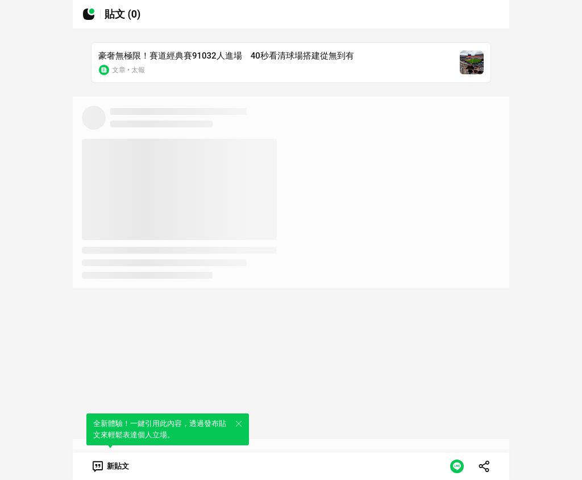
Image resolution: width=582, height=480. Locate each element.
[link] (110, 466)
